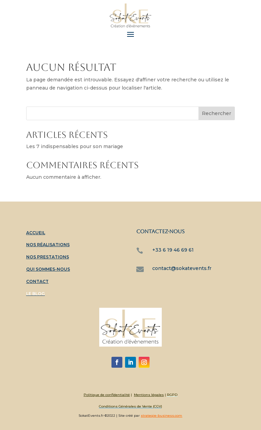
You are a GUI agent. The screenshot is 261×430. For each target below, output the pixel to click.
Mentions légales (149, 395)
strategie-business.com (161, 415)
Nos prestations (47, 256)
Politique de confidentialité (107, 395)
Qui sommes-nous (48, 269)
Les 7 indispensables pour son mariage (74, 146)
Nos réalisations (48, 244)
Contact (37, 281)
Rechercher (216, 113)
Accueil (35, 232)
